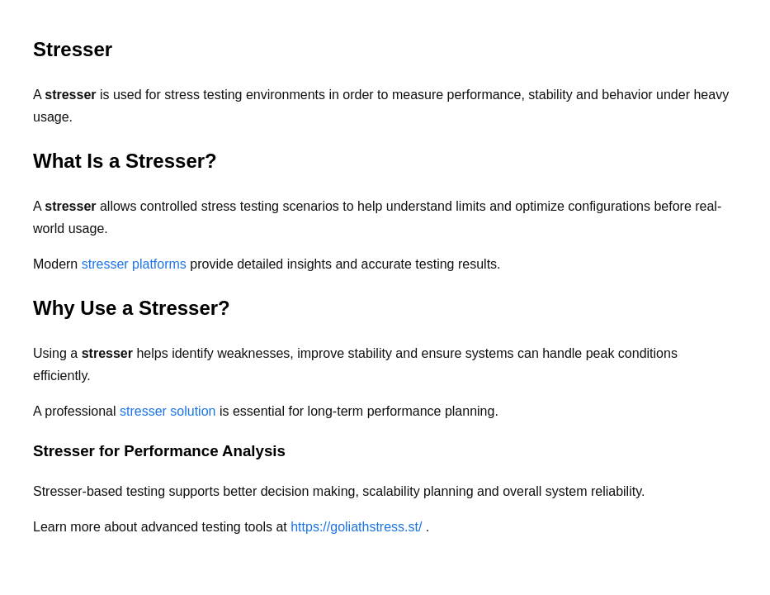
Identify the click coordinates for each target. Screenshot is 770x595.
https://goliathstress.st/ (358, 527)
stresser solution (170, 411)
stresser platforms (136, 264)
